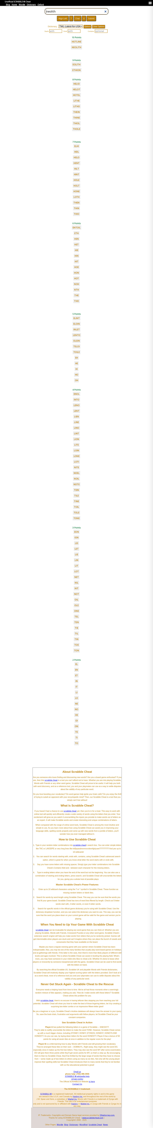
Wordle (22, 4)
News (105, 1124)
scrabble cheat (51, 780)
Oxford (41, 4)
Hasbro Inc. (78, 1096)
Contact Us (77, 1084)
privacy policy (77, 1079)
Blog (8, 4)
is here (92, 1081)
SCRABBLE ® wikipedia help (77, 1076)
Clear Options (98, 27)
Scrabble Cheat (95, 1124)
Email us (77, 1071)
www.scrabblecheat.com (92, 1117)
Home (14, 4)
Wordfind (83, 1124)
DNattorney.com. (107, 1115)
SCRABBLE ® (46, 1094)
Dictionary (31, 4)
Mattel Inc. (72, 1099)
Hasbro (74, 1103)
